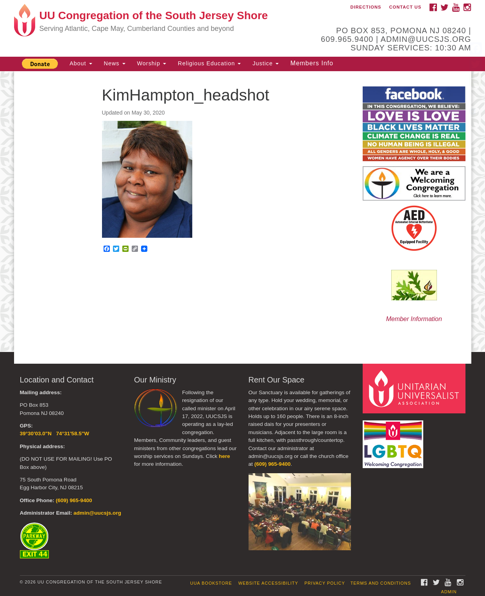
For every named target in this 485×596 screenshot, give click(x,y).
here (224, 456)
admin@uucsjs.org (97, 513)
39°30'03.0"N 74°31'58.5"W (54, 433)
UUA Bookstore (211, 583)
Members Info (311, 63)
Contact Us (405, 7)
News (114, 63)
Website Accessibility (268, 583)
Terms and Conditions (381, 583)
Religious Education (209, 63)
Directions (366, 7)
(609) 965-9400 (74, 500)
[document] (242, 211)
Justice (265, 63)
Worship (151, 63)
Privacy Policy (324, 583)
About (81, 63)
